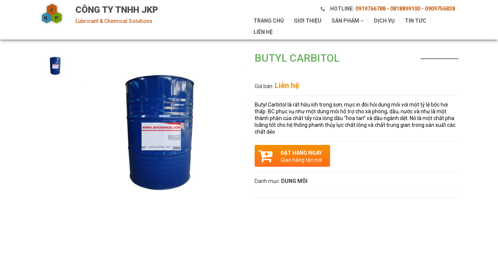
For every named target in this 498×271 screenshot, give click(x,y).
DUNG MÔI (294, 181)
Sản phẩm (348, 21)
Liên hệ (263, 32)
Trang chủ (269, 21)
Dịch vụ (384, 21)
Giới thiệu (307, 21)
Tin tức (415, 21)
